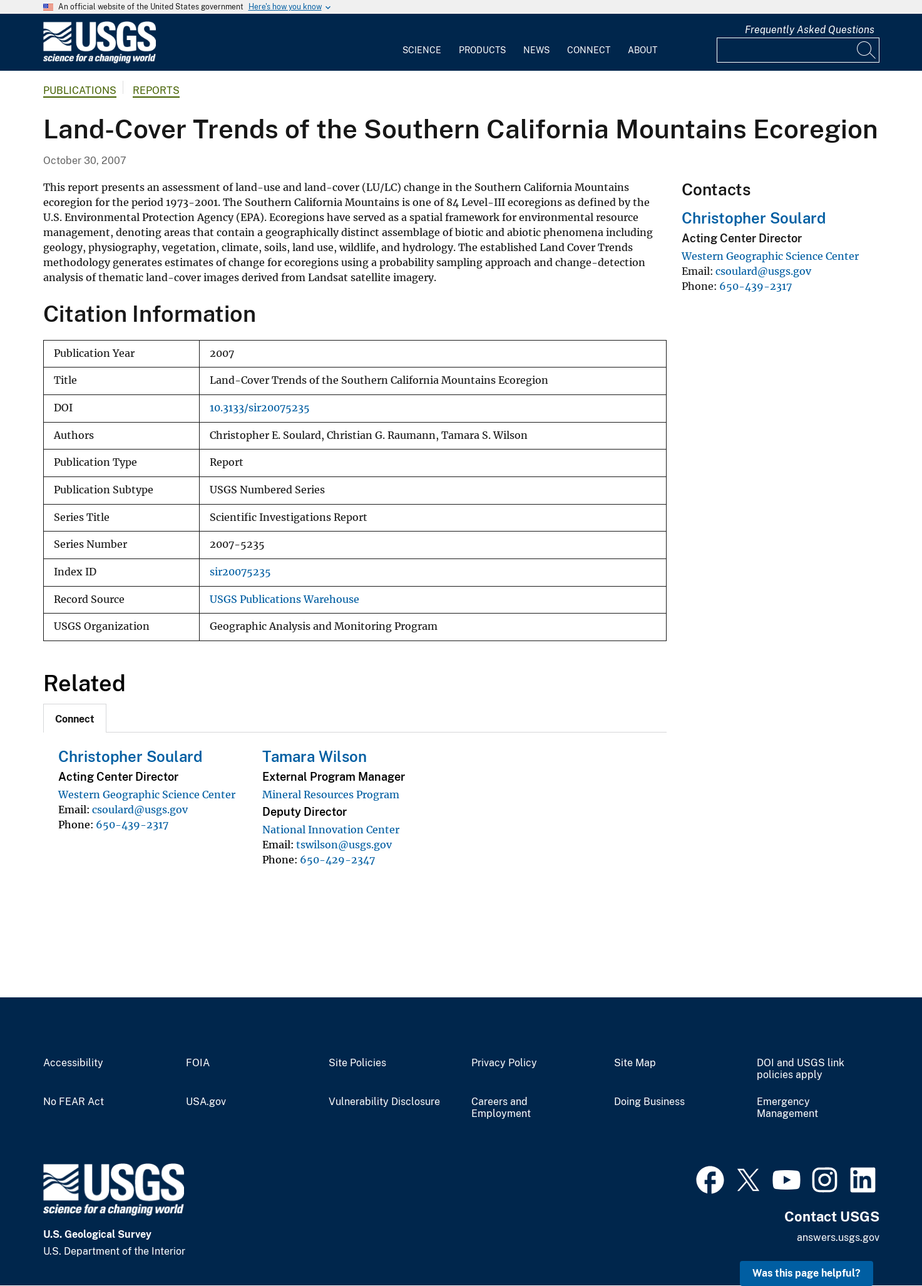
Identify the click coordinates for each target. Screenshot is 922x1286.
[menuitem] (422, 42)
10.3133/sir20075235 (260, 408)
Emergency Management (787, 1107)
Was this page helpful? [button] (806, 1273)
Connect (588, 50)
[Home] (99, 60)
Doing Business (649, 1102)
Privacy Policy (504, 1063)
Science (421, 50)
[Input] (798, 50)
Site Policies (357, 1063)
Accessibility (73, 1063)
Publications (79, 90)
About (642, 50)
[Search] (866, 50)
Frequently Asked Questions (809, 30)
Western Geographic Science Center (146, 794)
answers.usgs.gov (838, 1237)
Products (482, 50)
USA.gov (206, 1102)
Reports (156, 90)
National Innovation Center (330, 829)
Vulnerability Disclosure (384, 1102)
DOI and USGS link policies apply (800, 1069)
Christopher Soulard (130, 756)
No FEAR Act (73, 1102)
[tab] (74, 718)
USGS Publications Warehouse (284, 599)
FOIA (198, 1063)
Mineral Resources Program (330, 794)
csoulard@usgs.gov (140, 809)
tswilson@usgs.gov (344, 844)
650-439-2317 (132, 824)
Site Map (635, 1063)
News (536, 50)
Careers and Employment (501, 1107)
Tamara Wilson (314, 756)
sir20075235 (240, 572)
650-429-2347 (337, 859)
